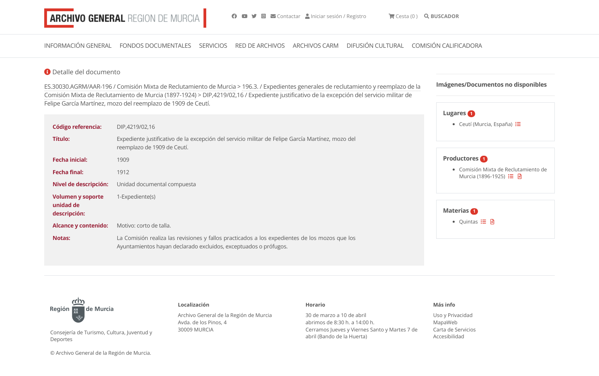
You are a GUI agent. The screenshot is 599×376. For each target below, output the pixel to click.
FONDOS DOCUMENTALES (155, 46)
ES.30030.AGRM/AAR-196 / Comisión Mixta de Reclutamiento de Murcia (140, 87)
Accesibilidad (448, 336)
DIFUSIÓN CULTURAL (375, 46)
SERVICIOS (213, 46)
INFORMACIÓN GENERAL (77, 46)
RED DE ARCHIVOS (260, 46)
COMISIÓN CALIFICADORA (447, 46)
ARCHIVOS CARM (315, 46)
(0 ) (403, 16)
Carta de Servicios (454, 329)
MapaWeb (445, 322)
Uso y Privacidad (453, 315)
